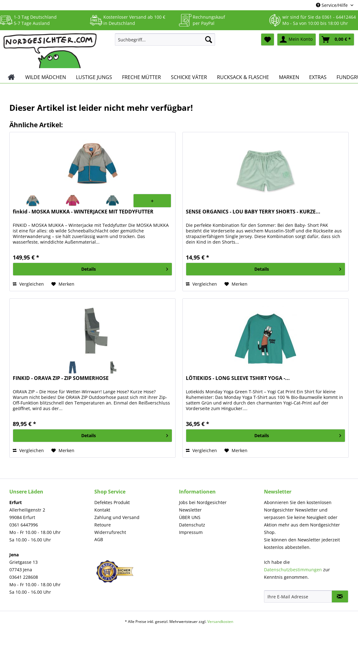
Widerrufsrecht (110, 532)
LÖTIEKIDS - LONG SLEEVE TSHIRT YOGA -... (238, 378)
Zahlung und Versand (116, 517)
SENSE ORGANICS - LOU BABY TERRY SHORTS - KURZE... (253, 211)
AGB (98, 539)
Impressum (191, 532)
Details (124, 268)
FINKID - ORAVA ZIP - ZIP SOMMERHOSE (61, 378)
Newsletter (190, 510)
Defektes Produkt (112, 502)
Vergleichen (28, 284)
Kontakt (102, 510)
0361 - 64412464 (339, 17)
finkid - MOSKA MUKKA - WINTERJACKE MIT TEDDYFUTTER (83, 211)
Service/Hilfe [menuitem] (332, 5)
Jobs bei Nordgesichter (203, 502)
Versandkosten (220, 621)
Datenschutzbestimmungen (293, 570)
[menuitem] (165, 42)
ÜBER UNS (189, 517)
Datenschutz (192, 525)
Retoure (102, 525)
